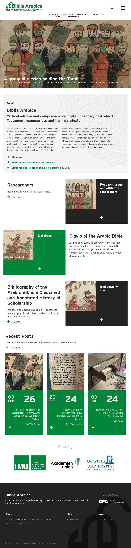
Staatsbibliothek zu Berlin (15, 257)
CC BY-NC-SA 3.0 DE (116, 82)
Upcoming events (105, 519)
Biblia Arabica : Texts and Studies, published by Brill (41, 167)
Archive (15, 347)
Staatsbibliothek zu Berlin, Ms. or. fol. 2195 (83, 82)
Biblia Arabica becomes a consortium (33, 162)
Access (16, 321)
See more (18, 197)
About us (17, 157)
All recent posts (73, 519)
